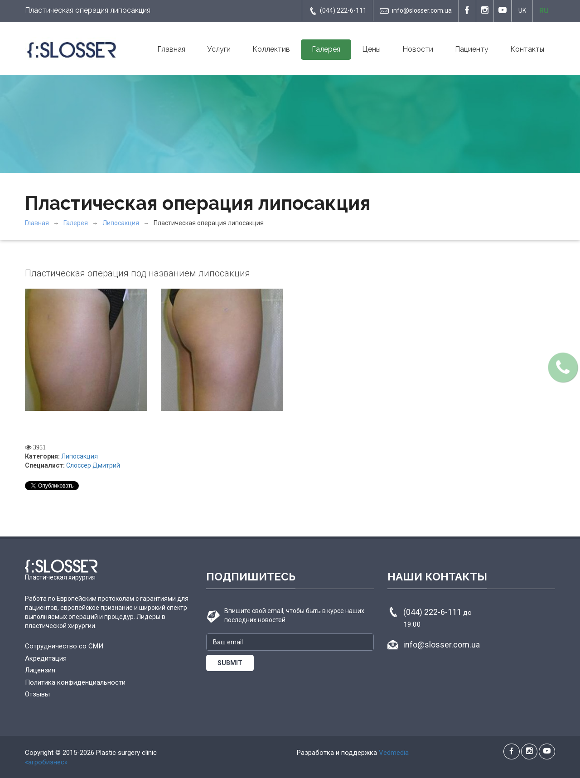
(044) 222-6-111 (338, 10)
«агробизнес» (46, 762)
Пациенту (471, 49)
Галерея (326, 49)
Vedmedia (394, 753)
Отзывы (37, 694)
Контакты (527, 49)
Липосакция (120, 223)
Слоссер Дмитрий (93, 465)
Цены (371, 49)
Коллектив (271, 49)
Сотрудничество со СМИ (64, 646)
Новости (417, 49)
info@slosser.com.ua (416, 10)
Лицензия (40, 670)
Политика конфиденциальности (75, 682)
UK (522, 10)
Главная (171, 49)
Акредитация (46, 658)
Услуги (219, 49)
